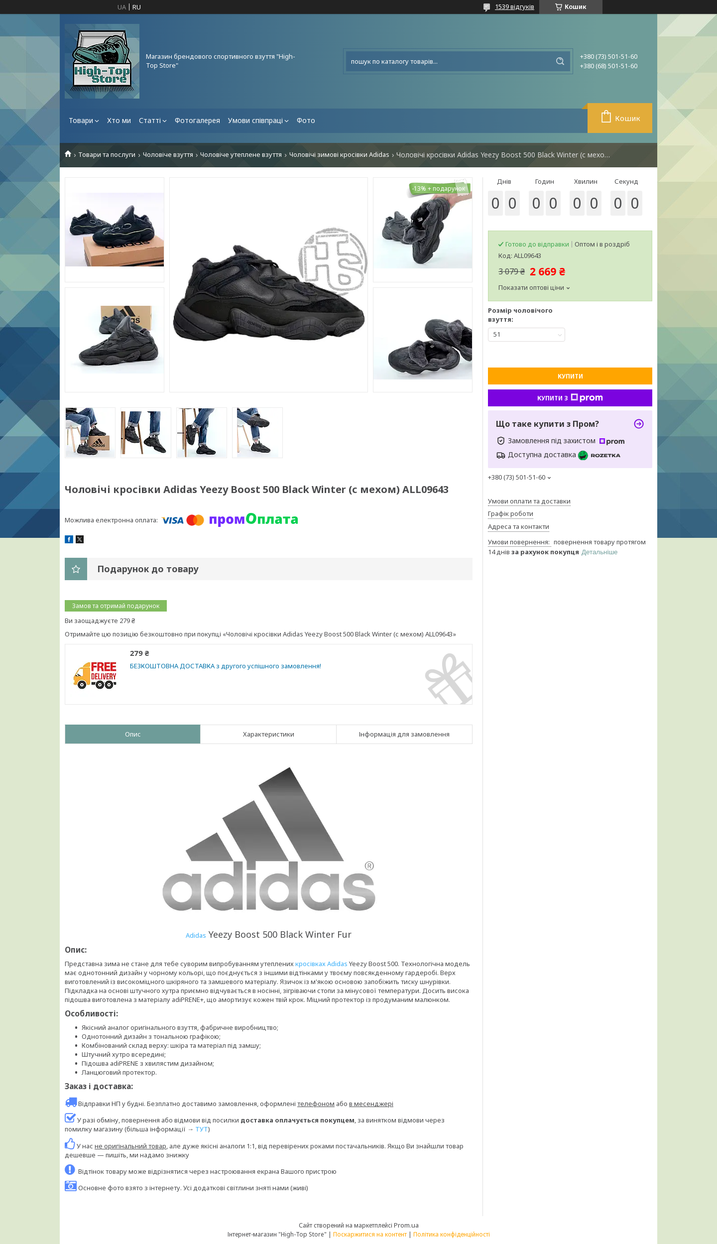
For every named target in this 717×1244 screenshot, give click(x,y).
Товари (81, 120)
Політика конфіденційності (451, 1234)
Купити (570, 376)
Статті (150, 120)
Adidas (196, 935)
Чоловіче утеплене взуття (241, 154)
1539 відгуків (514, 6)
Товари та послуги (106, 154)
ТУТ (201, 1128)
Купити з (570, 397)
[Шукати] (560, 61)
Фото (306, 120)
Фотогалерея (197, 120)
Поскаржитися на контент (370, 1234)
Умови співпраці (255, 120)
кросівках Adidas (322, 963)
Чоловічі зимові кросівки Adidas (339, 154)
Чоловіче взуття (168, 154)
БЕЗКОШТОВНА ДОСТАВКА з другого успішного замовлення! (225, 666)
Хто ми (119, 120)
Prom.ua (406, 1225)
